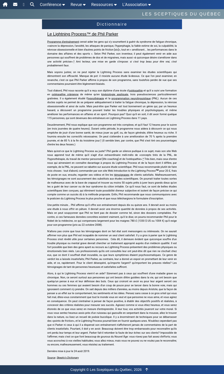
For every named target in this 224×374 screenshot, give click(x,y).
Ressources (104, 4)
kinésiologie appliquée (114, 94)
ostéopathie (136, 90)
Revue (78, 4)
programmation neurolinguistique (131, 98)
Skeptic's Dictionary (68, 357)
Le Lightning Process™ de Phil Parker (82, 34)
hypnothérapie (96, 98)
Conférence (52, 4)
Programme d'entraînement (63, 41)
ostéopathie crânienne (65, 94)
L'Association (136, 4)
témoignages (121, 174)
